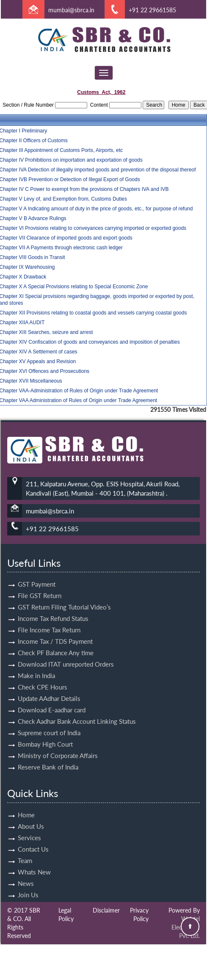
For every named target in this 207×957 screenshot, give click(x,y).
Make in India (36, 666)
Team (25, 851)
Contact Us (33, 839)
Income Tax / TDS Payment (55, 631)
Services (29, 828)
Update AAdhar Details (49, 688)
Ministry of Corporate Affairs (58, 746)
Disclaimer (106, 910)
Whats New (34, 862)
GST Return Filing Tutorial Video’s (64, 597)
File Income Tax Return (49, 620)
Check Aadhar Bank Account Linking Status (77, 711)
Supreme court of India (49, 723)
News (26, 873)
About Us (31, 816)
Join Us (28, 885)
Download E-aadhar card (52, 700)
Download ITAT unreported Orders (66, 654)
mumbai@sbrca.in (71, 10)
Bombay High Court (45, 734)
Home (26, 805)
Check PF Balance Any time (56, 643)
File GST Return (39, 586)
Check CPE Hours (42, 677)
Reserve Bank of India (48, 757)
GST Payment (36, 574)
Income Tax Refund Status (53, 608)
